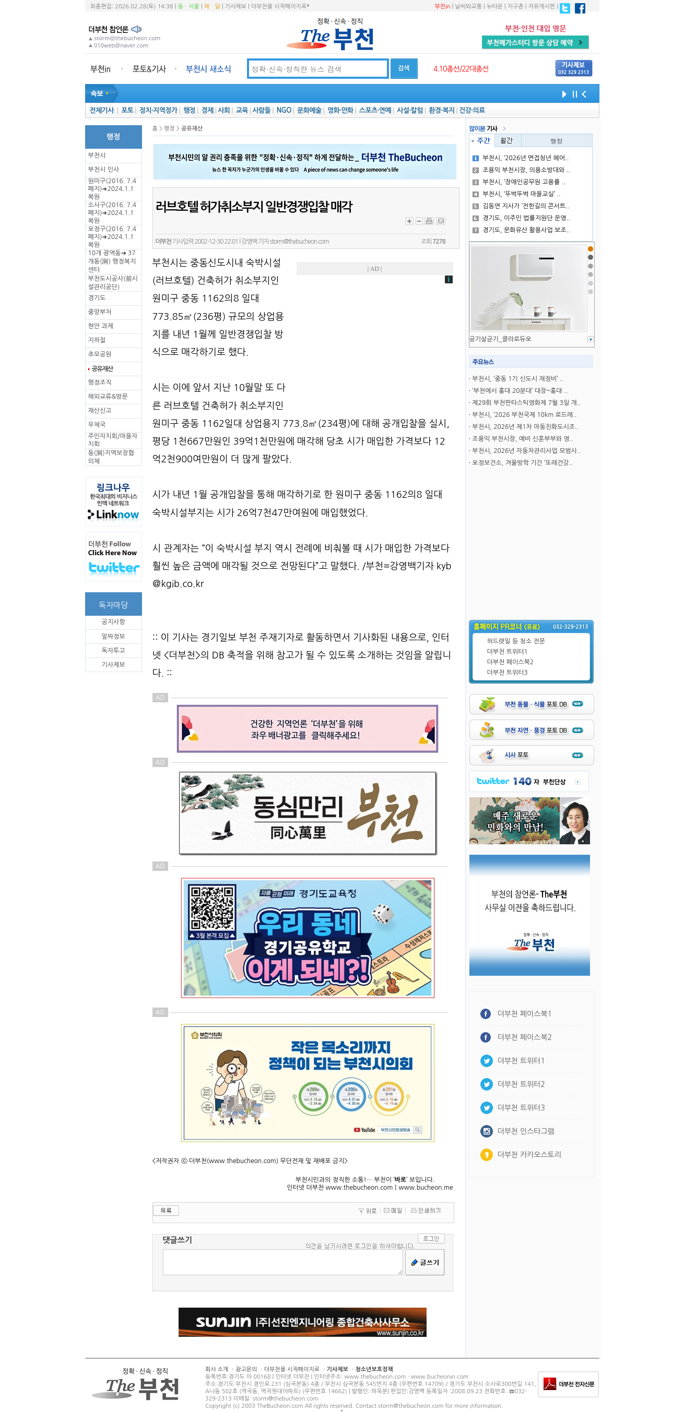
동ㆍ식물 (188, 6)
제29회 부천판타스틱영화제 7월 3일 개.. (526, 403)
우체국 (97, 425)
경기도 (97, 298)
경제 (208, 110)
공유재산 (102, 369)
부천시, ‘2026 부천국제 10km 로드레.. (524, 415)
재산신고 (100, 411)
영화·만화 (340, 110)
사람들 (261, 110)
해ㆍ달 (212, 6)
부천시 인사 (104, 169)
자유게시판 (542, 6)
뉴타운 (495, 6)
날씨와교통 (468, 6)
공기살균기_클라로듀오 (500, 339)
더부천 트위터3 (507, 672)
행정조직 (100, 382)
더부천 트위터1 (507, 652)
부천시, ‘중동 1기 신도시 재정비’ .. (517, 379)
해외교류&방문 (108, 396)
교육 (242, 110)
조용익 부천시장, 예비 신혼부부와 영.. (522, 439)
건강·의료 (472, 110)
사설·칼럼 (409, 110)
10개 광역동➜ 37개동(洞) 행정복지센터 (112, 261)
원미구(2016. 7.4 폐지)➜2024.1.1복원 (112, 189)
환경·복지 (441, 110)
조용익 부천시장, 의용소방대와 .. (521, 170)
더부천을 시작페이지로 (280, 6)
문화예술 (309, 110)
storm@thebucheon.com (299, 241)
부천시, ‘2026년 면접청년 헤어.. (521, 158)
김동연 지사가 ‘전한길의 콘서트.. (521, 206)
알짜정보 (113, 636)
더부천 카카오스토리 (529, 1154)
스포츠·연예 (375, 110)
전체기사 (101, 110)
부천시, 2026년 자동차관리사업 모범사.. (526, 451)
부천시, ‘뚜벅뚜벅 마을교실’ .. (517, 194)
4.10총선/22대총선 (461, 69)
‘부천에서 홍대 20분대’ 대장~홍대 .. (520, 391)
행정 (189, 110)
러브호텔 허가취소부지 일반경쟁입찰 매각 (254, 207)
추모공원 (100, 354)
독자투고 (113, 651)
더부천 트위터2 (521, 1084)
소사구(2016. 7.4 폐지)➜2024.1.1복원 (112, 213)
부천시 (97, 155)
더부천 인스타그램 (526, 1131)
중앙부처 (100, 312)
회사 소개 (216, 1369)
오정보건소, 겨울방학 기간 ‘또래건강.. (522, 463)
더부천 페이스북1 (525, 1014)
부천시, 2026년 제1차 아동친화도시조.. (525, 427)
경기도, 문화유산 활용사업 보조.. (521, 230)
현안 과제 (100, 326)
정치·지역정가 (158, 110)
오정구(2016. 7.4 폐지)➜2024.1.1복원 (112, 237)
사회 (224, 110)
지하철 (97, 340)
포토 (127, 110)
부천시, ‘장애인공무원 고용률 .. (519, 182)
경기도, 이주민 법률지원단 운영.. (521, 218)
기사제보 (235, 6)
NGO (284, 110)
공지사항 (113, 622)
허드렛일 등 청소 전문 (516, 641)
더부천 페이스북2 (510, 662)
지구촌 (516, 6)
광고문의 (246, 1369)
